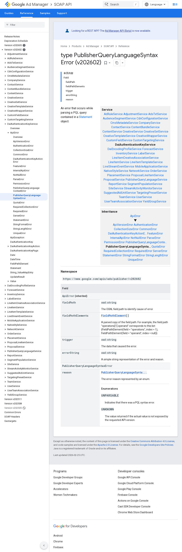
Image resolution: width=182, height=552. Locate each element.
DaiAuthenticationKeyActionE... (127, 233)
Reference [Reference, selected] (26, 13)
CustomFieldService (119, 140)
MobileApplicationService (151, 166)
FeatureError (155, 233)
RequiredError (143, 251)
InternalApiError (120, 238)
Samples (45, 13)
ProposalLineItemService (147, 175)
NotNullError (138, 238)
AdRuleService (113, 114)
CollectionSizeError (126, 229)
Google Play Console (129, 489)
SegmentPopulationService (144, 184)
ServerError (160, 251)
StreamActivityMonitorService (143, 188)
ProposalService (114, 179)
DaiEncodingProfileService (124, 149)
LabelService (146, 153)
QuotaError (158, 246)
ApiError (135, 216)
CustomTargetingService (148, 140)
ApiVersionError (123, 224)
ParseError (153, 238)
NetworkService (139, 171)
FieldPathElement (113, 315)
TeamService (127, 197)
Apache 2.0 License (107, 444)
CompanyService (149, 123)
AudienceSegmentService (119, 118)
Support (62, 13)
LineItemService (118, 162)
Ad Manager (30, 4)
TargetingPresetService (152, 192)
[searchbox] (24, 25)
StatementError (112, 255)
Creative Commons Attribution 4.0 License (152, 441)
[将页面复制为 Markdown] (117, 63)
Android (58, 535)
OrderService (158, 171)
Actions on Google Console (133, 500)
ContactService (121, 127)
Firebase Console (128, 494)
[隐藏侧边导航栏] (44, 545)
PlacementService (118, 175)
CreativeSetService (156, 131)
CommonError (148, 229)
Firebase (58, 547)
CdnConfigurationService (152, 118)
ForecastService (152, 149)
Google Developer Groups (67, 477)
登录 (175, 4)
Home (64, 46)
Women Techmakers (65, 494)
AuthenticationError (146, 224)
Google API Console (129, 477)
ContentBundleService (145, 127)
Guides (8, 13)
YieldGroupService (154, 201)
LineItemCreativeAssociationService (135, 157)
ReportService (118, 184)
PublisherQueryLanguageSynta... (124, 372)
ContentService (112, 131)
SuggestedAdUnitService (120, 192)
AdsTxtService (157, 114)
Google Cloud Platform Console (136, 483)
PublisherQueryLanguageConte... (146, 242)
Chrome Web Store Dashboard (135, 512)
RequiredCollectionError (119, 251)
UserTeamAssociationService (123, 201)
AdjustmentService (135, 114)
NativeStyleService (116, 171)
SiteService (116, 188)
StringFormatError (134, 255)
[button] (24, 50)
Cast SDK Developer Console (134, 506)
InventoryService (126, 153)
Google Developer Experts (68, 483)
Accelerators (60, 489)
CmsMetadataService (124, 123)
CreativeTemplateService (119, 136)
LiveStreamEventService (118, 166)
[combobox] (121, 4)
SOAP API (63, 4)
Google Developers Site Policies (156, 444)
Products (76, 46)
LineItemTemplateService (146, 162)
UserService (144, 197)
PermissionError (114, 242)
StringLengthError (157, 255)
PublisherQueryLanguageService (146, 179)
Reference (124, 46)
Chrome (58, 541)
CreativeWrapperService (151, 136)
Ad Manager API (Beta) (118, 30)
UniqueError (135, 259)
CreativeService (133, 131)
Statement (85, 117)
